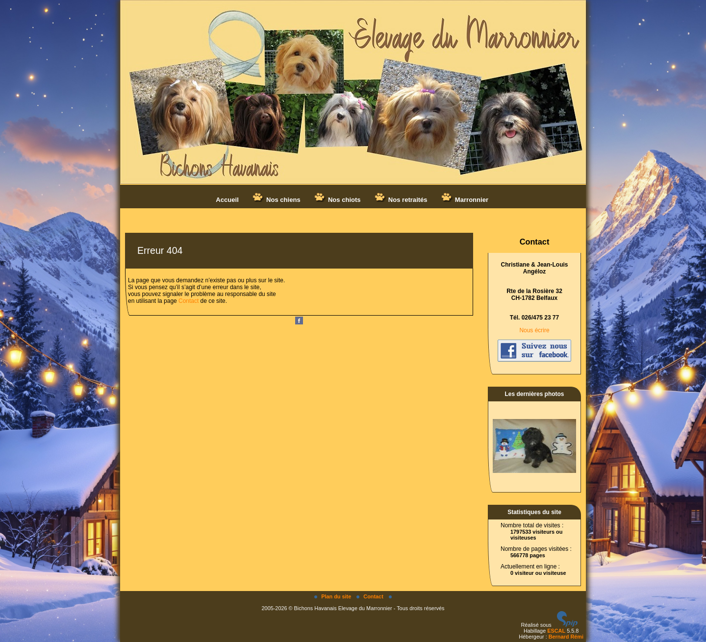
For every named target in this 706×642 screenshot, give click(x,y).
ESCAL (556, 631)
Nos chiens (276, 197)
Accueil (227, 199)
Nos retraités (400, 197)
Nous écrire (534, 330)
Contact (188, 300)
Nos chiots (337, 197)
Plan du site (333, 596)
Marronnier (464, 197)
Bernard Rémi (566, 637)
